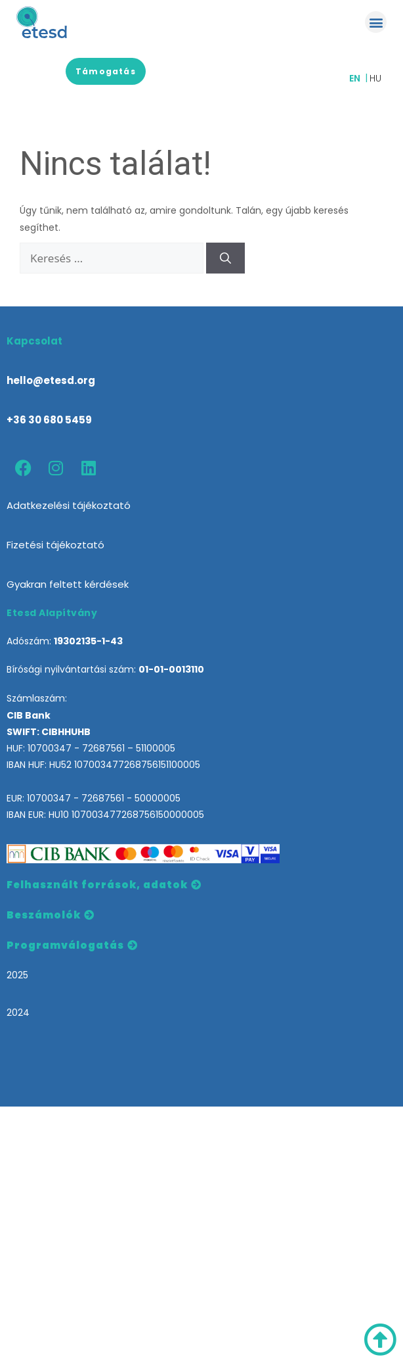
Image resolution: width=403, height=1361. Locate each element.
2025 (17, 975)
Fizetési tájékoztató (55, 545)
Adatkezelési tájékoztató (69, 505)
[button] (376, 22)
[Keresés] (225, 258)
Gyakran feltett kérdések (68, 584)
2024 (18, 1012)
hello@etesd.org (51, 380)
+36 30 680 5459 (49, 420)
